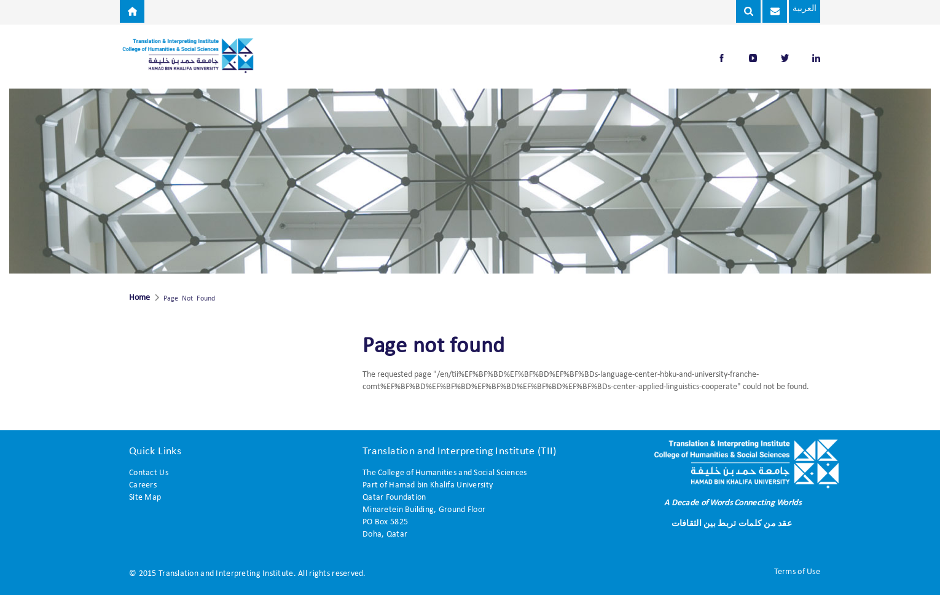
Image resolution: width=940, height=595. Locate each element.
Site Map (145, 497)
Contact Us (148, 473)
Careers (143, 485)
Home (139, 298)
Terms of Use (797, 572)
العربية (798, 9)
